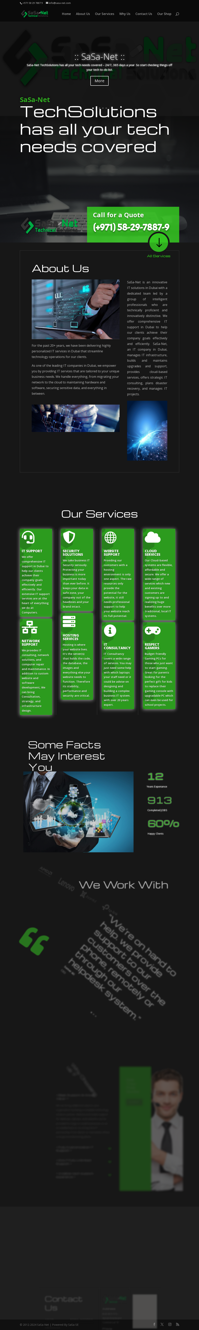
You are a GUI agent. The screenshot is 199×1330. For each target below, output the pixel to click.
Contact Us (143, 14)
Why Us (124, 14)
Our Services (104, 14)
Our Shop (164, 14)
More (99, 80)
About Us (83, 14)
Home (66, 14)
